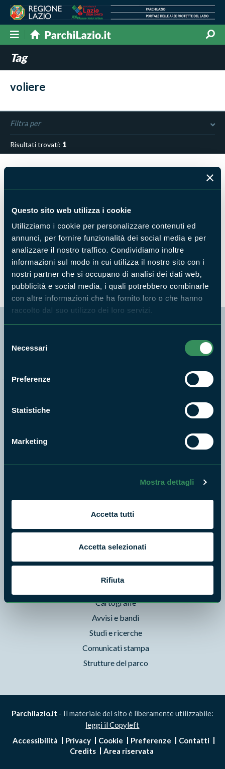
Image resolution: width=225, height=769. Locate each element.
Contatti (194, 740)
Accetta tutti (113, 514)
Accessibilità (35, 740)
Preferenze (151, 740)
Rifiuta (113, 580)
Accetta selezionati (112, 546)
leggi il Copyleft (112, 724)
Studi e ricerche (115, 632)
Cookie (110, 740)
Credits (83, 750)
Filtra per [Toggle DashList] (112, 124)
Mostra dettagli (167, 482)
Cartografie (115, 602)
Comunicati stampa (115, 647)
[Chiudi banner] (209, 177)
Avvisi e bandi (115, 617)
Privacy (78, 740)
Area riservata (128, 750)
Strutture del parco (115, 663)
